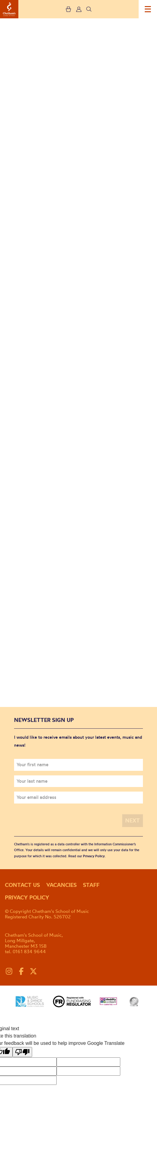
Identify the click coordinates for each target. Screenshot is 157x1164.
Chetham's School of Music (9, 9)
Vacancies (61, 884)
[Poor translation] (22, 1052)
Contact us (22, 884)
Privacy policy (27, 897)
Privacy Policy (94, 856)
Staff (91, 884)
